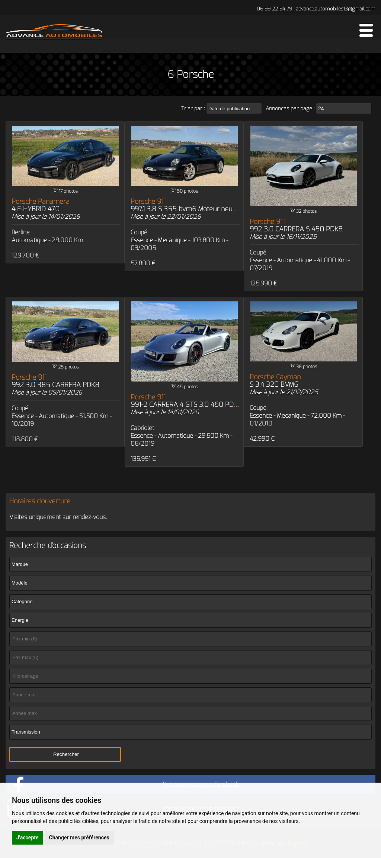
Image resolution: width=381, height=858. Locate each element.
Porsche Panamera (41, 205)
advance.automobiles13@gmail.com (335, 9)
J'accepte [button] (27, 837)
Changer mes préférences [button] (79, 837)
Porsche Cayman (275, 381)
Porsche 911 (194, 205)
